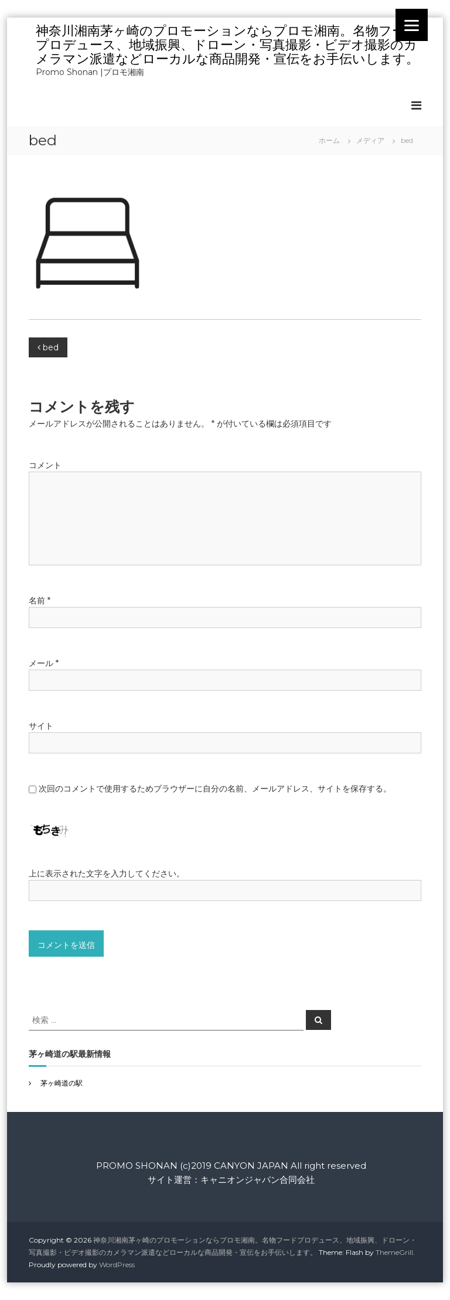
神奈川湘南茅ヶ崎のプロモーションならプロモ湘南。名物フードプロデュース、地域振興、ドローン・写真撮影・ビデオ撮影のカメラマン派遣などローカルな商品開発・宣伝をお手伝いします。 (227, 45)
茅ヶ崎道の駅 (61, 1083)
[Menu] (412, 25)
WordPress (117, 1264)
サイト (41, 726)
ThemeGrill (394, 1252)
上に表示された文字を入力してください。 (107, 873)
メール (44, 663)
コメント (45, 465)
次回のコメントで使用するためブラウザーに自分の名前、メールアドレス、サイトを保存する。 (215, 788)
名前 (39, 600)
